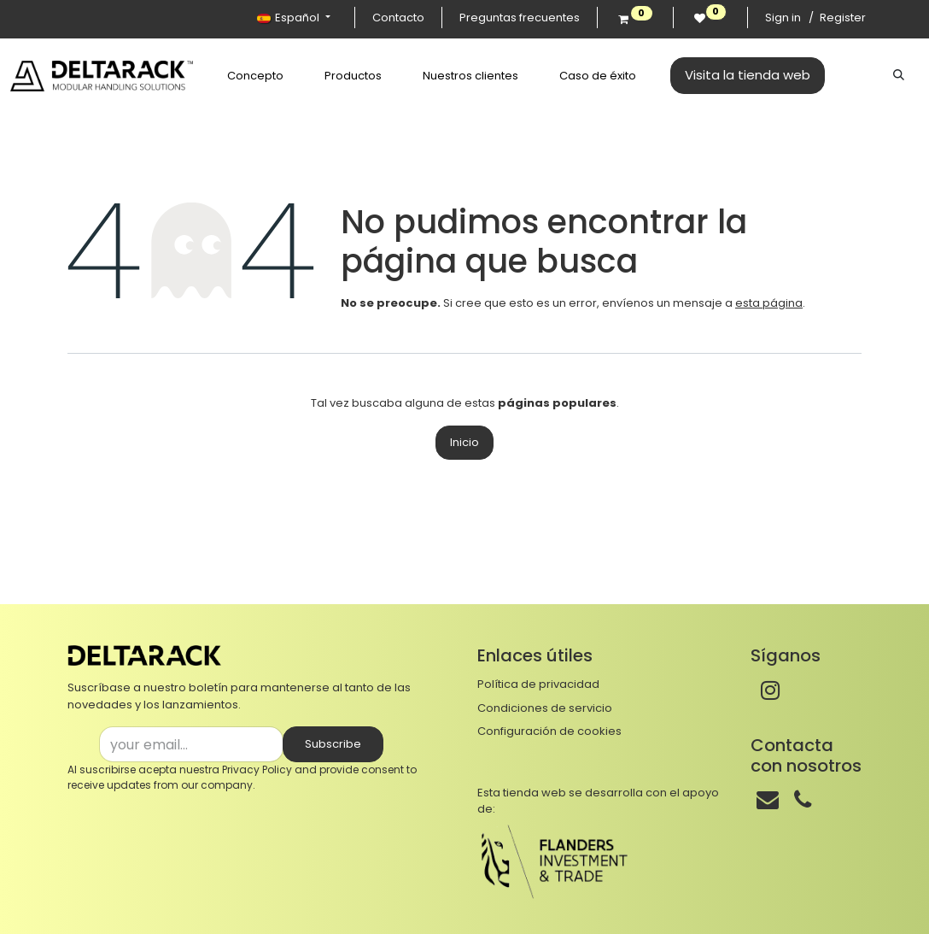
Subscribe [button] (333, 744)
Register (843, 17)
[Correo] (767, 799)
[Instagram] (770, 690)
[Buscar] (899, 75)
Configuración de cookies (549, 731)
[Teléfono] (803, 799)
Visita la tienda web (728, 75)
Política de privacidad (538, 684)
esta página (769, 303)
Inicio (464, 442)
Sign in (783, 17)
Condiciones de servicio (544, 708)
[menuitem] (235, 76)
